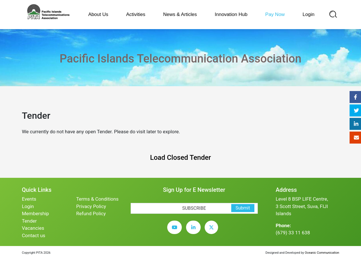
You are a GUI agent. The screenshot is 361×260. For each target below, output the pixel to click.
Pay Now (275, 14)
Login (309, 14)
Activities (135, 14)
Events (29, 199)
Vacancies (33, 228)
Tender (29, 221)
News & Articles (180, 14)
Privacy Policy (91, 206)
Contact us (33, 235)
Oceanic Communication (322, 253)
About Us (98, 14)
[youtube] (176, 231)
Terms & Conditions (97, 199)
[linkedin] (195, 231)
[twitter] (213, 231)
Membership (35, 213)
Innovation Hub (231, 14)
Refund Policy (91, 213)
